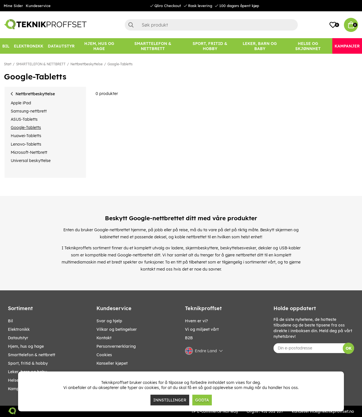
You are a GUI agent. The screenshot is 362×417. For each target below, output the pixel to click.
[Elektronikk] (29, 46)
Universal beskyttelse (31, 160)
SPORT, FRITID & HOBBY (28, 363)
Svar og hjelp (109, 320)
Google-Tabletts (120, 64)
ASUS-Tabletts (24, 119)
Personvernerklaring (116, 346)
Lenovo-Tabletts (26, 144)
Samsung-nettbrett (29, 111)
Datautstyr (18, 337)
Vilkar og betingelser (116, 329)
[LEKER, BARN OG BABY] (260, 46)
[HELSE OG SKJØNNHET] (308, 46)
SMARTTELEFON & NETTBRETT (41, 64)
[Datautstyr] (61, 46)
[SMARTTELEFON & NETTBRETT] (152, 46)
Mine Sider (13, 5)
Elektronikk (19, 329)
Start (7, 64)
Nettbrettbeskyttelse (86, 64)
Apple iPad (21, 102)
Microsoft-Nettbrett (29, 152)
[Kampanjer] (347, 46)
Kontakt (103, 337)
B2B (189, 337)
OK (349, 348)
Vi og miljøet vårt (202, 329)
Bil (10, 320)
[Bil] (6, 46)
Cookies (104, 354)
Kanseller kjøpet (112, 363)
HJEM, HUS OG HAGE (26, 346)
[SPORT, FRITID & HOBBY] (210, 46)
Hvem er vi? (196, 320)
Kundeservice (38, 5)
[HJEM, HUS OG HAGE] (99, 46)
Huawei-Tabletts (26, 135)
